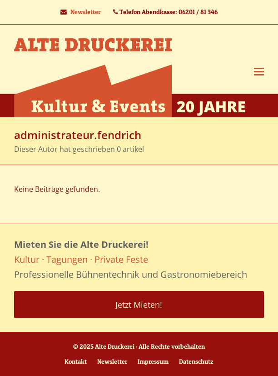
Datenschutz (196, 361)
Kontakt (76, 361)
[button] (259, 71)
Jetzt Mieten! (138, 304)
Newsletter (85, 11)
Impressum (153, 361)
